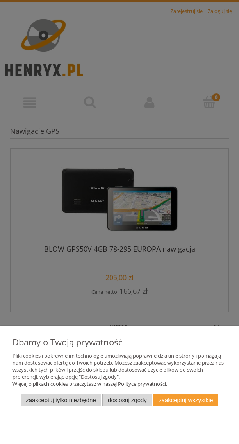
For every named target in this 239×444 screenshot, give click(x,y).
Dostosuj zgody (127, 400)
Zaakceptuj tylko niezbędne (61, 400)
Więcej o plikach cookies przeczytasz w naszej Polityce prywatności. (89, 383)
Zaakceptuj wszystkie (186, 400)
